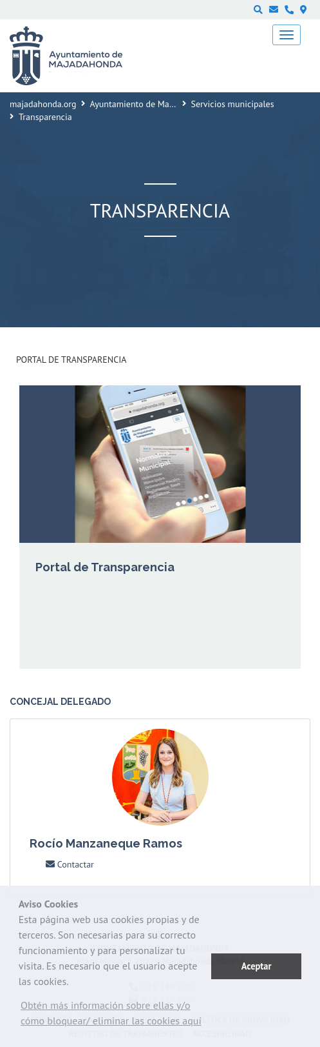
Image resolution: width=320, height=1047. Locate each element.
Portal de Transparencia (71, 359)
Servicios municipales (232, 104)
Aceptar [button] (256, 966)
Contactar (70, 864)
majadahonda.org (43, 104)
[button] (115, 1016)
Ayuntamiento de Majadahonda (150, 104)
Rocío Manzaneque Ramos (106, 843)
